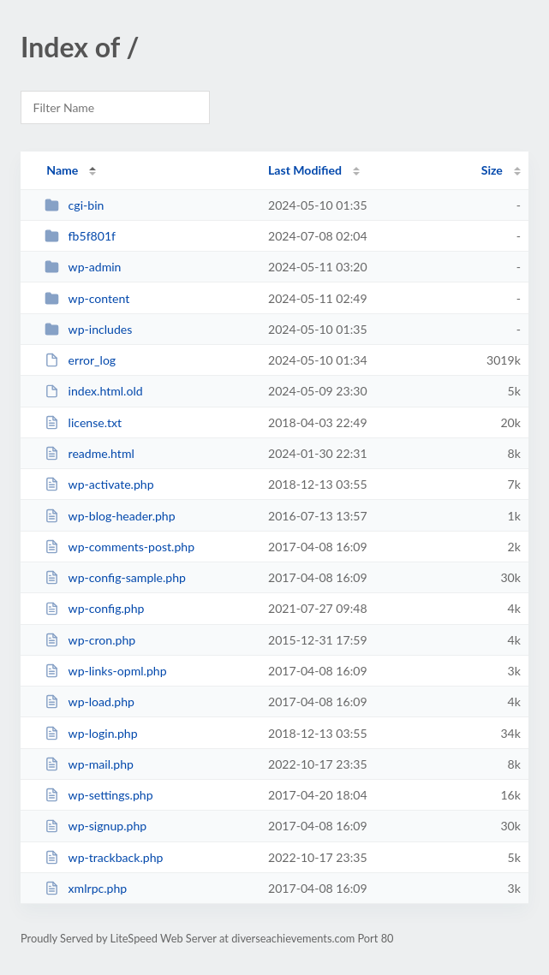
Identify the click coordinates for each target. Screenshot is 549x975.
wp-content (87, 298)
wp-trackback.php (104, 857)
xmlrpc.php (86, 888)
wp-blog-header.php (110, 515)
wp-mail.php (89, 764)
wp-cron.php (90, 640)
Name (62, 170)
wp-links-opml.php (105, 670)
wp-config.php (94, 608)
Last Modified (305, 170)
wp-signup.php (95, 825)
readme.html (89, 453)
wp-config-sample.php (115, 577)
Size (492, 170)
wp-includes (88, 329)
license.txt (83, 422)
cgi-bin (74, 205)
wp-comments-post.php (119, 546)
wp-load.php (89, 701)
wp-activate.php (99, 484)
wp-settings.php (98, 795)
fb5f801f (80, 236)
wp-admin (83, 266)
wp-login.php (91, 733)
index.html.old (93, 390)
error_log (80, 360)
